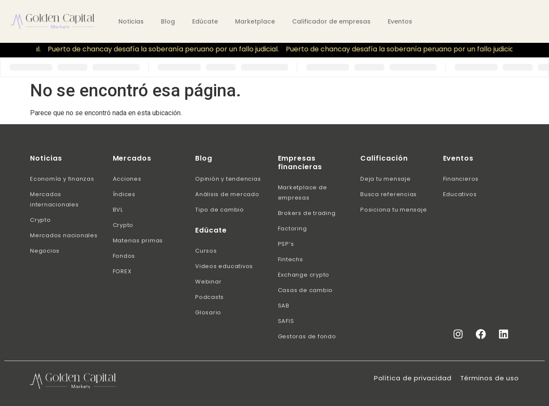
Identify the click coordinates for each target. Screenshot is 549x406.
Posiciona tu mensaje (393, 210)
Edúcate (205, 21)
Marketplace (255, 21)
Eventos (400, 21)
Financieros (461, 179)
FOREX (122, 271)
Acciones (127, 179)
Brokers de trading (307, 213)
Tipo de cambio (219, 210)
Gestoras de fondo (307, 336)
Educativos (460, 194)
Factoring (292, 228)
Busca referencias (388, 194)
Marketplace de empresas (302, 192)
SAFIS (286, 321)
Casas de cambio (305, 290)
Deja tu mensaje (385, 179)
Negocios (45, 251)
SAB (284, 306)
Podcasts (209, 297)
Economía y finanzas (62, 179)
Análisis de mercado (227, 194)
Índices (124, 194)
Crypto (40, 220)
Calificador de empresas (331, 21)
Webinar (208, 282)
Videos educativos (224, 266)
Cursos (206, 251)
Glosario (208, 312)
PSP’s (286, 244)
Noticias (131, 21)
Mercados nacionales (64, 235)
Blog (168, 21)
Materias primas (138, 240)
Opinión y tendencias (228, 179)
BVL (118, 210)
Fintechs (290, 259)
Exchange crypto (304, 275)
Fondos (124, 256)
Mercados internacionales (54, 199)
